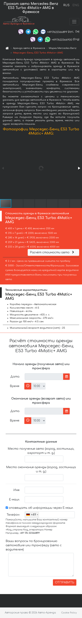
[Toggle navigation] (74, 21)
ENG (75, 5)
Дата (14, 376)
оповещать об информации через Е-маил (39, 507)
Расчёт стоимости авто (52, 252)
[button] (79, 168)
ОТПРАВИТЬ (64, 582)
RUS (66, 5)
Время (14, 386)
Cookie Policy (69, 612)
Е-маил (14, 499)
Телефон (13, 514)
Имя (16, 490)
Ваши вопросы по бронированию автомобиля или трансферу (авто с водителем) (34, 545)
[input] (44, 376)
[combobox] (32, 515)
